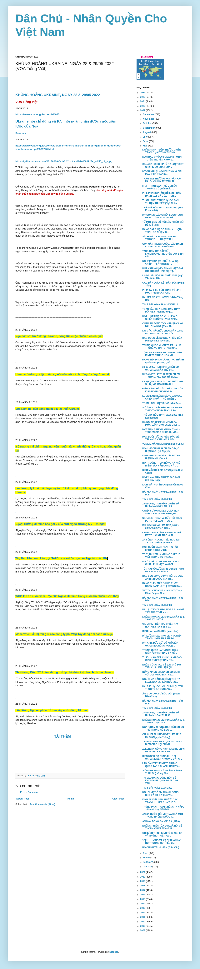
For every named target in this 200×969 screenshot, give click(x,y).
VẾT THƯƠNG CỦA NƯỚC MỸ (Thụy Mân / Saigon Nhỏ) (162, 592)
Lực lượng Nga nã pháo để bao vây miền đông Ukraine (51, 710)
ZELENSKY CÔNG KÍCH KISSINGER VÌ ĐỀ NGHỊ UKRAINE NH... (163, 750)
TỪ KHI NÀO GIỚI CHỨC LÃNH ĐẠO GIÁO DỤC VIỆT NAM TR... (162, 658)
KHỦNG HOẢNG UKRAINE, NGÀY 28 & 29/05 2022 (57, 95)
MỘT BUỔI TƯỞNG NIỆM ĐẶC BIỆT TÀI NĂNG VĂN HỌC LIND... (161, 438)
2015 (143, 899)
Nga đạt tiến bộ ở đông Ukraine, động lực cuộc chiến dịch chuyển (59, 336)
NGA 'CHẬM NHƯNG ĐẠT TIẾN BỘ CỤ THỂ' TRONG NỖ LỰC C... (163, 728)
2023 (143, 106)
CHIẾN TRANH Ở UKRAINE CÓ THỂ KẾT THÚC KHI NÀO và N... (161, 534)
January (147, 866)
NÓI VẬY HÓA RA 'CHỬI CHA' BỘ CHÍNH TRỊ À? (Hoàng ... (160, 262)
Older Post (118, 798)
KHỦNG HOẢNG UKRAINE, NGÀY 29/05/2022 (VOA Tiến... (160, 526)
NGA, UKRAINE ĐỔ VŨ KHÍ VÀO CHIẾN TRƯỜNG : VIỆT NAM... (160, 317)
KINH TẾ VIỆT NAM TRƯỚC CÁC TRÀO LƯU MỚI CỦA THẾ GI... (160, 801)
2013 (143, 908)
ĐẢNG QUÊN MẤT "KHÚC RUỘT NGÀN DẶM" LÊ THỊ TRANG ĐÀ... (162, 584)
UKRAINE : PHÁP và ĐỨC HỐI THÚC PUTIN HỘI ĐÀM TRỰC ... (162, 519)
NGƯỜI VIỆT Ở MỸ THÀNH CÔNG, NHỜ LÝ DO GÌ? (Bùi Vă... (160, 793)
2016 (143, 894)
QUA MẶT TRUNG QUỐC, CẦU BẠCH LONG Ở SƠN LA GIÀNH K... (162, 245)
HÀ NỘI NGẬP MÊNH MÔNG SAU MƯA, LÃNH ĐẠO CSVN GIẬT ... (161, 423)
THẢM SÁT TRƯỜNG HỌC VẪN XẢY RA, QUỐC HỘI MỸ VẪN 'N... (162, 180)
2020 (143, 876)
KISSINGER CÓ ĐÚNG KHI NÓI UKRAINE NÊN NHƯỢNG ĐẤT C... (162, 757)
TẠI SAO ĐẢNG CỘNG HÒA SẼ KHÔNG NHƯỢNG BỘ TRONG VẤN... (160, 781)
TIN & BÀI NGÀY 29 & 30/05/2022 (160, 304)
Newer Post (22, 798)
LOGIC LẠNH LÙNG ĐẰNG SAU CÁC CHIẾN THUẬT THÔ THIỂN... (162, 397)
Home (71, 798)
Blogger (113, 952)
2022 (143, 110)
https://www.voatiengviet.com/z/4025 (37, 114)
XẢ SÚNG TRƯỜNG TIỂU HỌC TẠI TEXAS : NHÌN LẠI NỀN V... (161, 541)
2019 (143, 881)
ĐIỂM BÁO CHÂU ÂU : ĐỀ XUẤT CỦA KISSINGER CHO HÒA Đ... (162, 390)
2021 (143, 872)
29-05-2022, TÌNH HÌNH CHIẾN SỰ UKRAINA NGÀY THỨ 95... (160, 505)
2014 (143, 903)
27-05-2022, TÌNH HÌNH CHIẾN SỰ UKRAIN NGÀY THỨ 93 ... (160, 714)
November (149, 119)
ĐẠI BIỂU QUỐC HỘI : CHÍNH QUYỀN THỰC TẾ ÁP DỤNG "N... (162, 687)
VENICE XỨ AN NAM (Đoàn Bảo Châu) (163, 444)
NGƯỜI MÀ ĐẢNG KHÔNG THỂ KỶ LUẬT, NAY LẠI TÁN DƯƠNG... (161, 680)
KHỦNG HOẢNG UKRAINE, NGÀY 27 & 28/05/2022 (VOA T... (163, 721)
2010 (143, 921)
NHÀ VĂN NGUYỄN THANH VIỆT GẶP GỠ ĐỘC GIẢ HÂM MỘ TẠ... (162, 269)
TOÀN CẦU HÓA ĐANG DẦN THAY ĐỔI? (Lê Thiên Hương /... (161, 310)
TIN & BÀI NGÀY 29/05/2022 (157, 499)
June (146, 141)
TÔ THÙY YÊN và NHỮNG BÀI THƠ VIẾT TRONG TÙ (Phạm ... (161, 555)
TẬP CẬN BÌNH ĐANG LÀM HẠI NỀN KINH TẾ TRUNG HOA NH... (162, 354)
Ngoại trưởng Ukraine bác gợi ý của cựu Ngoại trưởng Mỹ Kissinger (60, 524)
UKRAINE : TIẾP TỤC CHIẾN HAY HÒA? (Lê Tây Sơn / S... (160, 625)
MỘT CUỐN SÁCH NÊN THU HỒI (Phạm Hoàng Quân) (160, 548)
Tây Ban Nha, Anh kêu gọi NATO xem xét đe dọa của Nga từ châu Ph (61, 558)
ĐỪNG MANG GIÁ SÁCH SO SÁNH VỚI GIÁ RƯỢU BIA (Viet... (161, 673)
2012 (143, 912)
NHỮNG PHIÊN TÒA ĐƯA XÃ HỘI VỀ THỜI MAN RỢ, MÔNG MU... (162, 827)
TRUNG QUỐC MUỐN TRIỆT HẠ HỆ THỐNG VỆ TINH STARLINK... (161, 346)
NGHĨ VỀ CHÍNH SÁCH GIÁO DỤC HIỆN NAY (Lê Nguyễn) (160, 449)
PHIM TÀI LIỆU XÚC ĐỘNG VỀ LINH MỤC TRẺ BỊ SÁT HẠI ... (161, 291)
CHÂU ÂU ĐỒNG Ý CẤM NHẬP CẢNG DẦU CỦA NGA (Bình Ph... (162, 324)
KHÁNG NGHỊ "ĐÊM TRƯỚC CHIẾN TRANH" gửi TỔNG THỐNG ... (161, 151)
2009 (143, 926)
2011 (143, 917)
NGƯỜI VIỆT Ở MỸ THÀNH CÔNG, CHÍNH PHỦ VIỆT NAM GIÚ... (160, 563)
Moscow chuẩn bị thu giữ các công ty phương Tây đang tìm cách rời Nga (64, 634)
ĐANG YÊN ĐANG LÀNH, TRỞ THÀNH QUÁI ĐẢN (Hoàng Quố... (163, 361)
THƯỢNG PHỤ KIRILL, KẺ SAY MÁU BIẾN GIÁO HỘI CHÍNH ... (162, 743)
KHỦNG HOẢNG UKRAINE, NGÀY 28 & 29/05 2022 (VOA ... (163, 618)
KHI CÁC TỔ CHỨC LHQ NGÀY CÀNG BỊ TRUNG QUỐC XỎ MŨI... (162, 332)
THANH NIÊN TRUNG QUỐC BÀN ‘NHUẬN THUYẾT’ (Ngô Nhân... (160, 201)
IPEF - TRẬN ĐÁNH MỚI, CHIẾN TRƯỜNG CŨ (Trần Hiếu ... (159, 187)
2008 (143, 930)
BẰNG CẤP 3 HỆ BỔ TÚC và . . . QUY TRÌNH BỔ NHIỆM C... (162, 230)
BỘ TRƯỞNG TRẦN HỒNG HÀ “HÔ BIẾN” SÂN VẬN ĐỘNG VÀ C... (161, 464)
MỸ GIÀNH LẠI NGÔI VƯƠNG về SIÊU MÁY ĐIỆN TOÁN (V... (162, 172)
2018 (143, 885)
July (145, 137)
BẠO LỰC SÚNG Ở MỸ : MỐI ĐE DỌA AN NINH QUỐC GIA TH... (162, 577)
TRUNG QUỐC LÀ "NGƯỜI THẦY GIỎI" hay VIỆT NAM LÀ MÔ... (160, 651)
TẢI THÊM (62, 736)
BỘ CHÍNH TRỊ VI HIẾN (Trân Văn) (160, 847)
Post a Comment (29, 792)
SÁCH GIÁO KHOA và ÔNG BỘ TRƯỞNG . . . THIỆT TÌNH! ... (159, 238)
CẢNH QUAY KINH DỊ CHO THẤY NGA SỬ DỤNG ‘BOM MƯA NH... (162, 383)
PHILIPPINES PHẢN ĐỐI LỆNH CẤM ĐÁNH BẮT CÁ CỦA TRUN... (161, 194)
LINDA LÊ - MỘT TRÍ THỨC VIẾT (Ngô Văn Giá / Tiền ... (162, 277)
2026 (143, 92)
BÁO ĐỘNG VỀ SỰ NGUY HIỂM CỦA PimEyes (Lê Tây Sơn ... (162, 339)
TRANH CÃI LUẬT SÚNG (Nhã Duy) (161, 403)
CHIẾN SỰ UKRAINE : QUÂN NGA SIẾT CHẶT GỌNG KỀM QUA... (160, 512)
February (148, 862)
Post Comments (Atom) (42, 804)
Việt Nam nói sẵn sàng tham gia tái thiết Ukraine (47, 408)
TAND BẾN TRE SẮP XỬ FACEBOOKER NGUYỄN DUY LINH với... (162, 254)
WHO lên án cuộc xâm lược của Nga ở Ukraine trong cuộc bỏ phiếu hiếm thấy (67, 596)
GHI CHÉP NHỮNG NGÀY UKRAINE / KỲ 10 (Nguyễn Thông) (162, 735)
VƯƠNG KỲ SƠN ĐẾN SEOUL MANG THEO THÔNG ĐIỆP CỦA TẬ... (162, 409)
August (147, 132)
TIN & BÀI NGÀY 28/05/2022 (157, 605)
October (147, 123)
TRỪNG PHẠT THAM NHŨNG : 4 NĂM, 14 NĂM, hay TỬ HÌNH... (163, 808)
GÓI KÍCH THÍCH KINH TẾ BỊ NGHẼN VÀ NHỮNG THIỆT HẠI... (162, 834)
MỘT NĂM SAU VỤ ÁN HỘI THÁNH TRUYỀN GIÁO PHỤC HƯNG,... (161, 431)
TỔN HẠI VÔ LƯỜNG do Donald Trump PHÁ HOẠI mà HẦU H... (163, 570)
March (146, 857)
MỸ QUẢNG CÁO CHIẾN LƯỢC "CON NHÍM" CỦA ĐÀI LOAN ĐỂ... (162, 216)
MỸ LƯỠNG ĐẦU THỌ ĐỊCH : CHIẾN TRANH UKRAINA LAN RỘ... (162, 637)
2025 (143, 97)
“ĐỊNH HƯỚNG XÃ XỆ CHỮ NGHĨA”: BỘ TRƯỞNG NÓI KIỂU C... (162, 841)
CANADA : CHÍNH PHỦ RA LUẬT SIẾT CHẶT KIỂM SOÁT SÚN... (162, 165)
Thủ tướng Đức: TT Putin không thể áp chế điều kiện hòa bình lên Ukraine (64, 672)
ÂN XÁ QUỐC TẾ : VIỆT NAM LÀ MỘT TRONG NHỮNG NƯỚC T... (162, 815)
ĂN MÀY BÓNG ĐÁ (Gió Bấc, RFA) (161, 821)
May (145, 145)
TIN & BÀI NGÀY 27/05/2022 (157, 708)
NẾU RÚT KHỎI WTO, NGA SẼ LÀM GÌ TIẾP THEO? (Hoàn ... (163, 611)
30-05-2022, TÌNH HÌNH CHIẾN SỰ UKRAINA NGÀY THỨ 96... (160, 368)
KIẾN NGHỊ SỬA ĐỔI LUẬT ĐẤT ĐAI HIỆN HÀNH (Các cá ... (161, 457)
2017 (143, 890)
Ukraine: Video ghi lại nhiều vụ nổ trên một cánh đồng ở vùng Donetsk (62, 374)
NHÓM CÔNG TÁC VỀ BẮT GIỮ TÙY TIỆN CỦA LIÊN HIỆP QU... (161, 666)
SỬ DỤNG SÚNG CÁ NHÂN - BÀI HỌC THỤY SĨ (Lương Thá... (162, 772)
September (149, 128)
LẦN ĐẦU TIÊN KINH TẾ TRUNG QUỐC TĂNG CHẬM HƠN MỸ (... (161, 764)
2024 (143, 101)
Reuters (20, 133)
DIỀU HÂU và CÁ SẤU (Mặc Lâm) (160, 631)
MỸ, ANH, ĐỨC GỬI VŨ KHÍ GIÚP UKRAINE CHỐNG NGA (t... (160, 644)
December (149, 114)
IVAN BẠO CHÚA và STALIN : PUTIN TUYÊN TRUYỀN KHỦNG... (162, 158)
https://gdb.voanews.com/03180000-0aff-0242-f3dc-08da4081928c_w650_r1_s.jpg (63, 161)
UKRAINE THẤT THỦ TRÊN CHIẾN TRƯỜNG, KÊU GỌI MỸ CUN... (161, 375)
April (146, 853)
